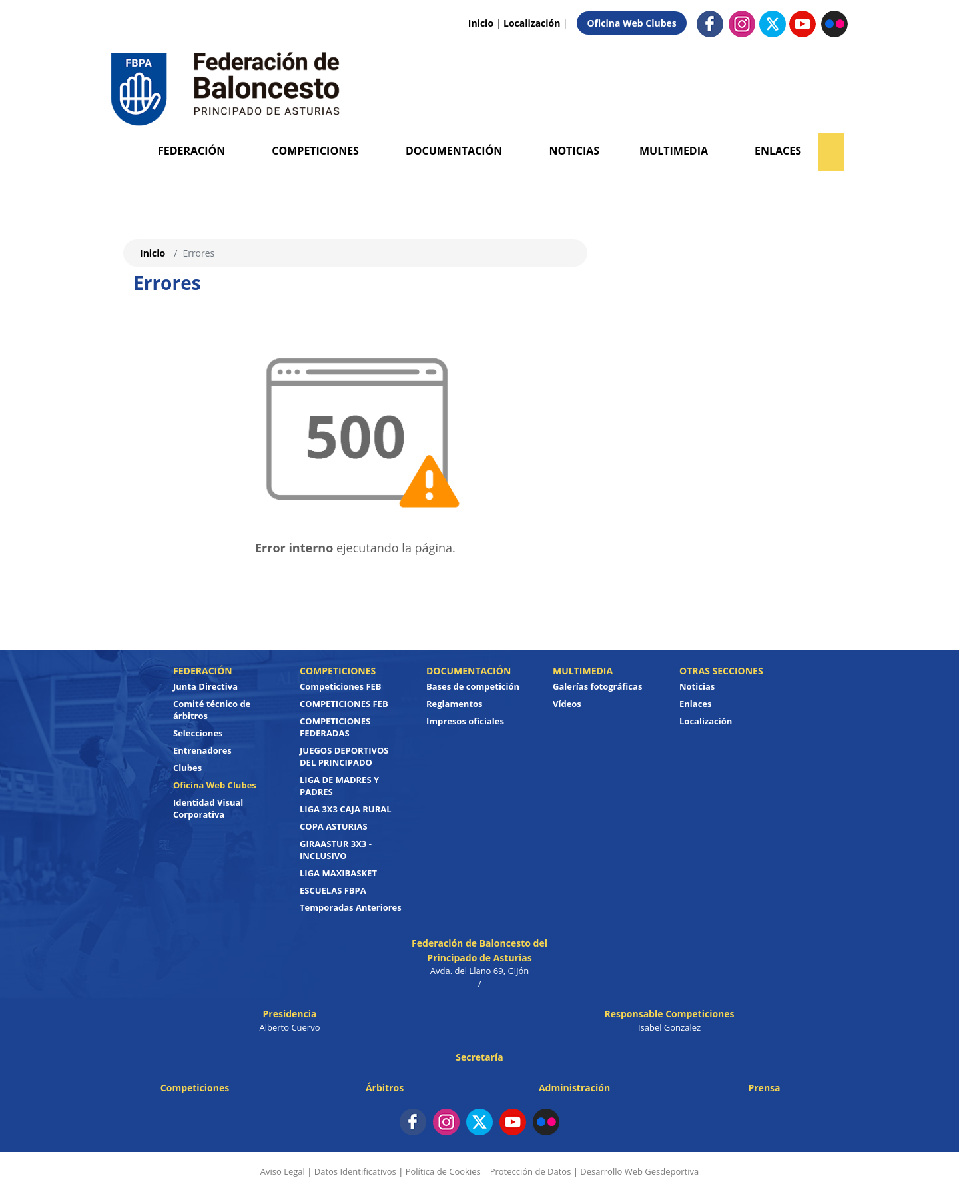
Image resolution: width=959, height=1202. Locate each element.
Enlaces (778, 150)
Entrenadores (202, 750)
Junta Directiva (205, 686)
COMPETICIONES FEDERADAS (335, 727)
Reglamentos (454, 704)
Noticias (574, 150)
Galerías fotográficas (597, 686)
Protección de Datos (530, 1171)
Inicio (480, 23)
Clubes (187, 768)
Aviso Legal (282, 1171)
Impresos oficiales (465, 721)
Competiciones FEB (341, 686)
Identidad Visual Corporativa (208, 808)
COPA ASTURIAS (334, 826)
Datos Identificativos (355, 1171)
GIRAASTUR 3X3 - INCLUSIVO (336, 850)
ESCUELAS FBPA (333, 890)
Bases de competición (472, 686)
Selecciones (198, 733)
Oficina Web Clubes (631, 23)
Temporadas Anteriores (351, 907)
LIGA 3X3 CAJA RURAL (346, 809)
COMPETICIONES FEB (344, 704)
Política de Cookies (443, 1171)
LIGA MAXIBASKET (338, 873)
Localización (531, 23)
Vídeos (567, 704)
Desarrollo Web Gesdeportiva (639, 1171)
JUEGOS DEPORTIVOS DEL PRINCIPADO (344, 756)
